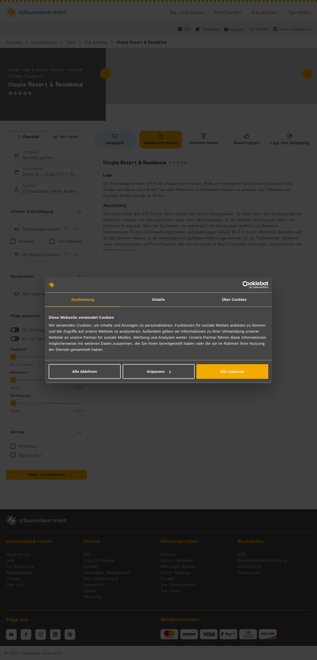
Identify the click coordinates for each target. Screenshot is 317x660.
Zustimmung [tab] (82, 299)
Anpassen (159, 371)
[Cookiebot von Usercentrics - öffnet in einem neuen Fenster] (246, 284)
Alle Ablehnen (84, 371)
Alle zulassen (232, 371)
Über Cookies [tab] (234, 299)
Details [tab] (158, 299)
